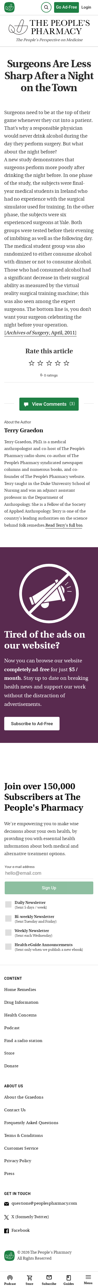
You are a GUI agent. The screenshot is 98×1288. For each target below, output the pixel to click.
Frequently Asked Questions (31, 1123)
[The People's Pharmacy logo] (49, 28)
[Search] (46, 7)
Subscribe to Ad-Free (32, 723)
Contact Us (15, 1110)
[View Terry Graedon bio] (47, 431)
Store (9, 1053)
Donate (11, 1066)
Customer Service (21, 1149)
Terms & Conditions (23, 1136)
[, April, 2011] (40, 333)
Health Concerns (20, 1015)
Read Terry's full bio (63, 525)
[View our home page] (9, 8)
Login (86, 7)
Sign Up (49, 887)
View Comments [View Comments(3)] (49, 404)
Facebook (17, 1231)
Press (9, 1174)
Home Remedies (20, 990)
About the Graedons (23, 1097)
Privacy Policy (17, 1161)
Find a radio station (23, 1041)
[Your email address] (49, 874)
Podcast (12, 1028)
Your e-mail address (19, 867)
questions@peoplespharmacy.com (40, 1204)
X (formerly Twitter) (26, 1218)
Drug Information (21, 1003)
